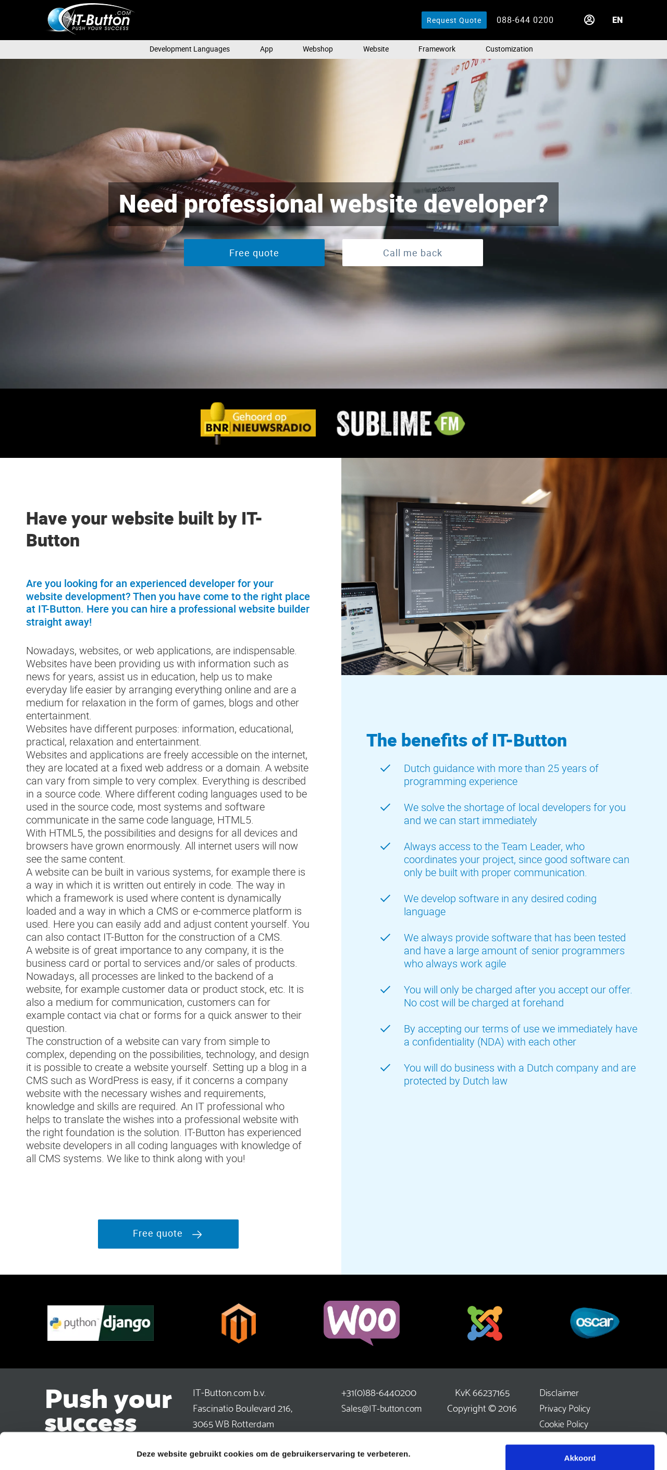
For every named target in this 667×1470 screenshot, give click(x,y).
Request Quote (454, 20)
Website (376, 49)
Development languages (190, 49)
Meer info (154, 1449)
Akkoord (580, 1421)
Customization (509, 49)
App (266, 49)
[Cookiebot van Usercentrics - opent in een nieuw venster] (67, 1449)
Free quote (254, 252)
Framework (436, 49)
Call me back (412, 252)
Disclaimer (559, 1392)
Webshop (318, 49)
